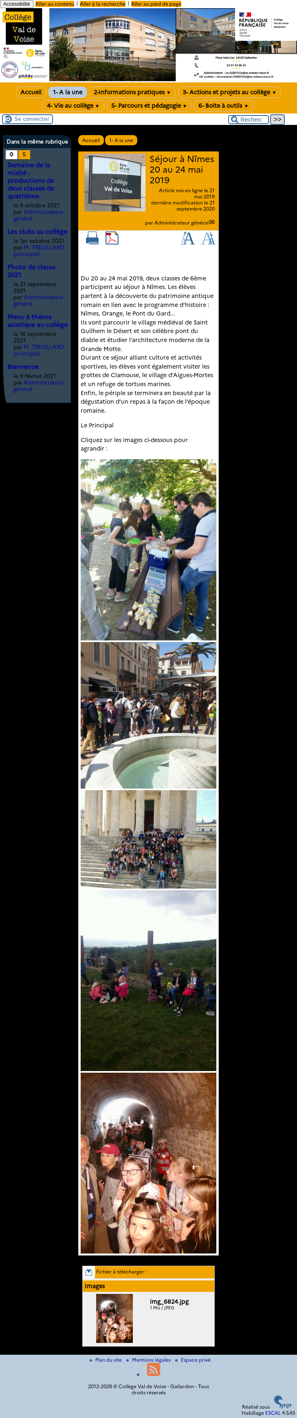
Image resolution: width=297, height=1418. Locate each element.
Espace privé (193, 1360)
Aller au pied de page (156, 4)
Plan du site (106, 1360)
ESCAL (273, 1413)
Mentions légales (149, 1360)
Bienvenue (23, 367)
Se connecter (32, 119)
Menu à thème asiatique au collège (37, 321)
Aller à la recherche (102, 4)
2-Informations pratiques (132, 92)
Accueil (31, 92)
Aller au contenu (54, 4)
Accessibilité (16, 4)
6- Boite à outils (223, 105)
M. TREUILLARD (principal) (38, 250)
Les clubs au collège (37, 232)
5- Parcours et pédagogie (149, 105)
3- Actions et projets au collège (230, 92)
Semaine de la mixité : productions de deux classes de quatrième (30, 180)
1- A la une (67, 92)
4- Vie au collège (73, 105)
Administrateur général (181, 223)
